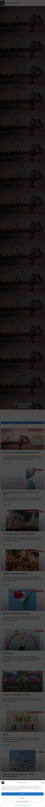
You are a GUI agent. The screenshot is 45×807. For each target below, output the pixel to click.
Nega (22, 797)
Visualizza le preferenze (22, 801)
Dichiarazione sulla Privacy (25, 805)
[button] (43, 782)
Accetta (22, 794)
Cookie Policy (16, 805)
